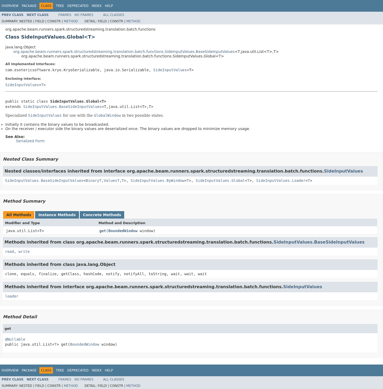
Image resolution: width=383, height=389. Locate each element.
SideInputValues (170, 70)
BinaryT (93, 180)
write (24, 251)
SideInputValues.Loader (280, 180)
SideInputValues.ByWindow (157, 180)
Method (71, 21)
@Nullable (15, 339)
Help (109, 6)
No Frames (83, 15)
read (9, 251)
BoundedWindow (123, 231)
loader (12, 296)
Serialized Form (30, 141)
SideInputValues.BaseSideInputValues (62, 106)
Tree (60, 6)
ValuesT (111, 180)
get (102, 231)
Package (29, 6)
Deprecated (78, 6)
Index (97, 6)
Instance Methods (57, 215)
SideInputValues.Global (220, 180)
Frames (65, 15)
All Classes (113, 15)
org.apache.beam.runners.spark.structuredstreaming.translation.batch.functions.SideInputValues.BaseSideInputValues (124, 51)
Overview (10, 6)
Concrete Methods (102, 215)
